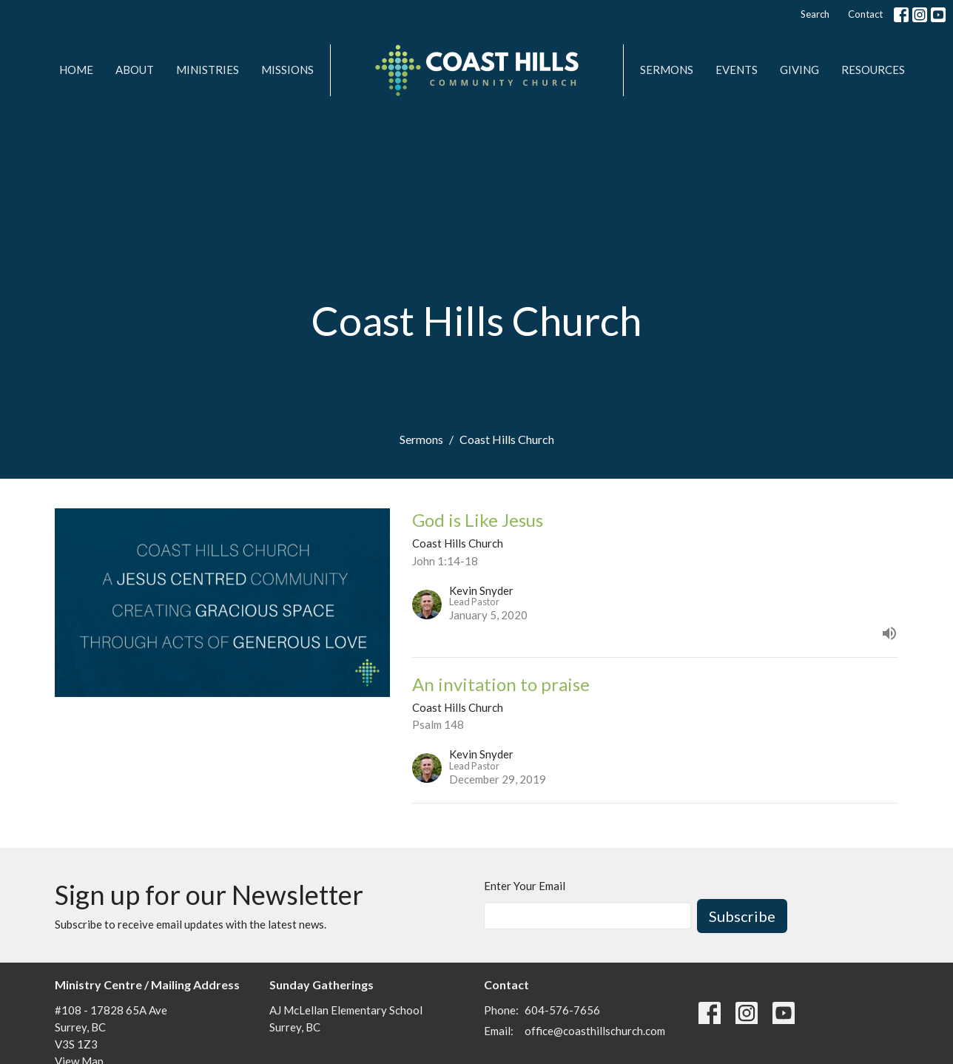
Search (815, 14)
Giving (799, 69)
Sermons (666, 69)
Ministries (207, 69)
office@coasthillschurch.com (595, 1030)
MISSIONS (287, 69)
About (134, 69)
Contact (865, 14)
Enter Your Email (524, 885)
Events (736, 69)
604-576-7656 (562, 1010)
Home (76, 69)
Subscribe (742, 916)
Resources (873, 69)
